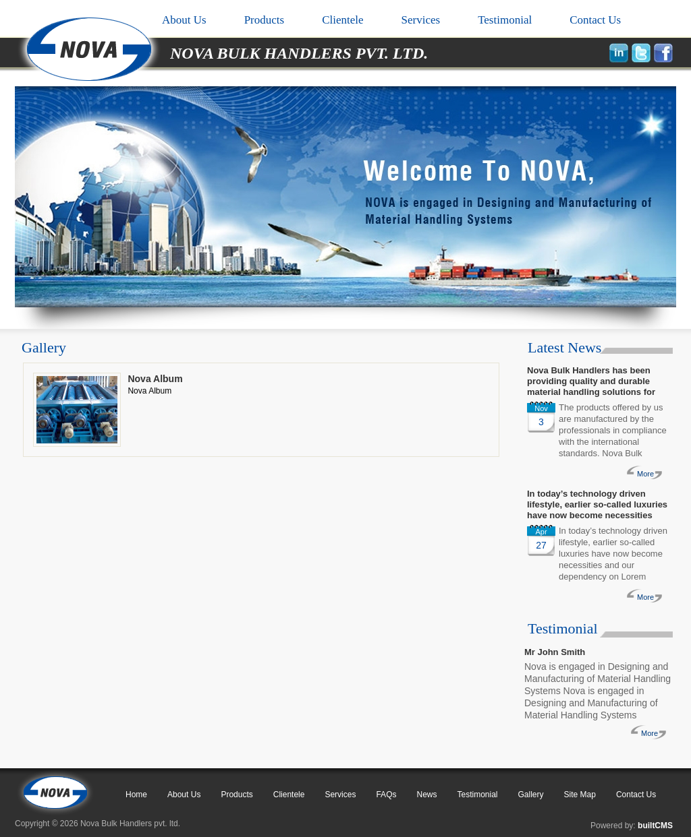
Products (264, 19)
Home (136, 794)
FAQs (386, 794)
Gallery (531, 794)
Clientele (342, 19)
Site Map (580, 794)
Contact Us (595, 19)
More (645, 474)
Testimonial (505, 19)
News (426, 794)
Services (421, 19)
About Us (184, 19)
